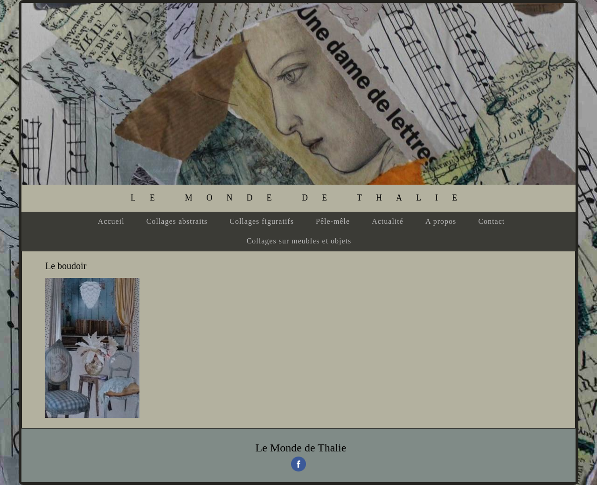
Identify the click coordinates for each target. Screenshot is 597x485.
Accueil (111, 221)
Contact (491, 221)
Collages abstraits (177, 221)
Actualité (387, 221)
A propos (440, 221)
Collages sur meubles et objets (299, 241)
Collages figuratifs (261, 221)
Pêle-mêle (333, 221)
